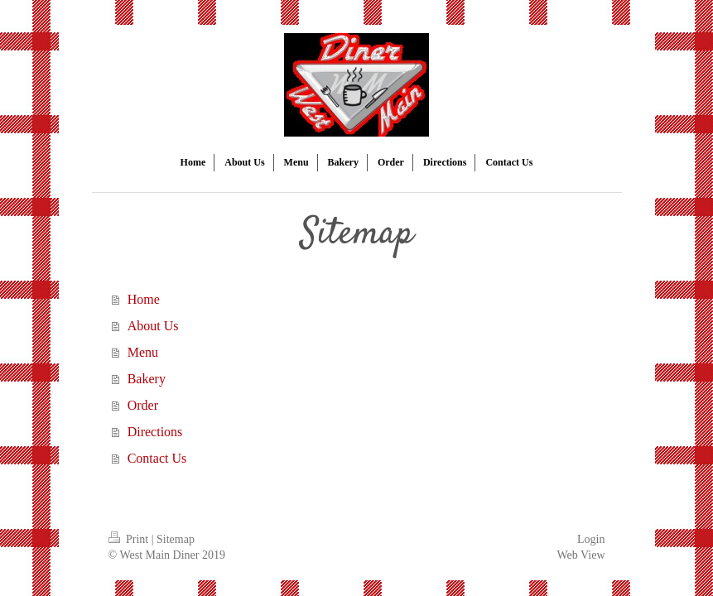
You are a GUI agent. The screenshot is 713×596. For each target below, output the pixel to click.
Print (130, 539)
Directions (155, 432)
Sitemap (176, 539)
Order (143, 405)
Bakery (147, 379)
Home (144, 299)
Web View (580, 555)
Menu (143, 352)
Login (591, 539)
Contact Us (157, 458)
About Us (153, 326)
